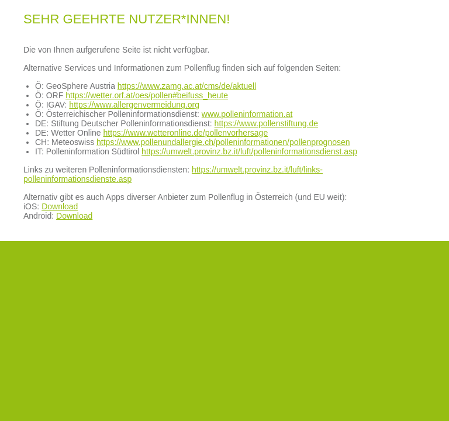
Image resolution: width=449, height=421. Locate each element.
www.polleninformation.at (247, 114)
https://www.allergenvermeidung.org (134, 104)
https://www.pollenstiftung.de (266, 123)
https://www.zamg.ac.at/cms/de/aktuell (187, 86)
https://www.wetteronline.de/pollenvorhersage (185, 132)
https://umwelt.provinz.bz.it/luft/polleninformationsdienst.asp (249, 151)
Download (60, 206)
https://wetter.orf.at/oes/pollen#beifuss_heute (146, 95)
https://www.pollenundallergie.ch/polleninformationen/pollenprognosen (223, 142)
